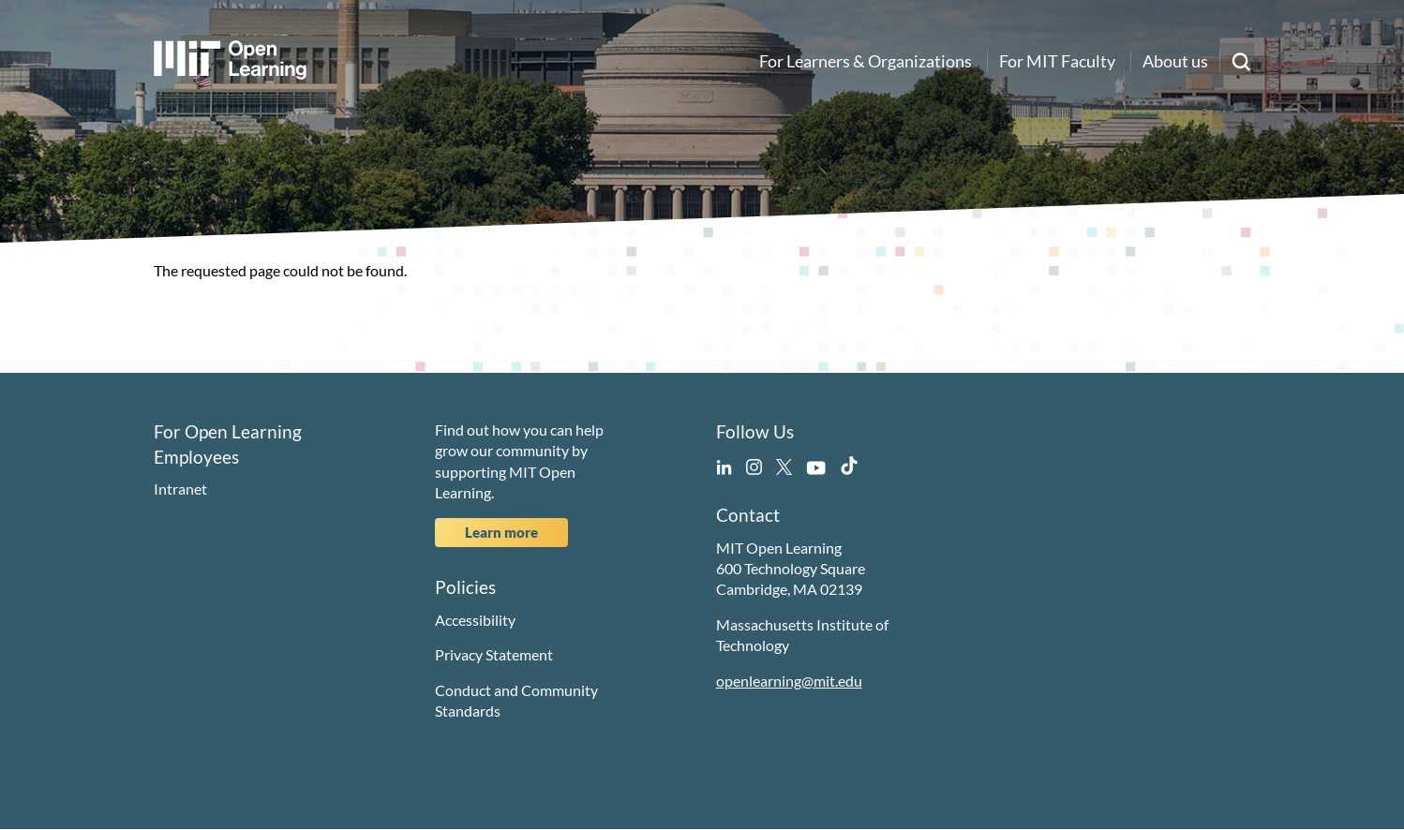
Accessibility (475, 620)
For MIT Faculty (1057, 61)
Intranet (180, 488)
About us (1175, 61)
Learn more (501, 532)
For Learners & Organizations (865, 61)
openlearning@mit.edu (789, 680)
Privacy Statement (494, 654)
